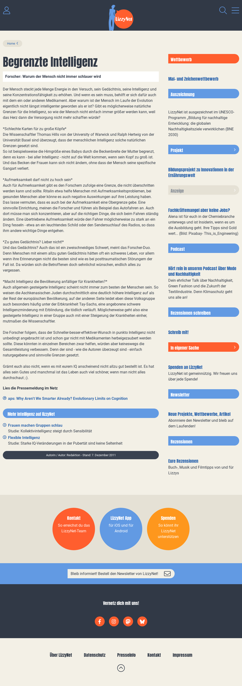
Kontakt (154, 655)
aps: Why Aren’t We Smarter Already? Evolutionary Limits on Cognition (68, 398)
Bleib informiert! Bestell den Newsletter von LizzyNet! (114, 573)
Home (11, 43)
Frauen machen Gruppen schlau (35, 425)
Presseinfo (126, 655)
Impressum (182, 655)
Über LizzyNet (61, 655)
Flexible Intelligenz (24, 437)
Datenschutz (94, 655)
